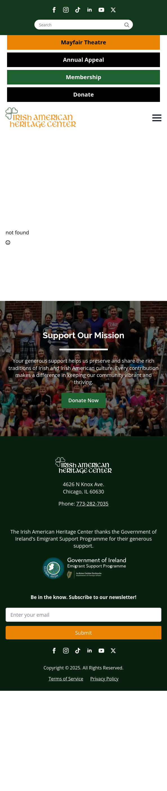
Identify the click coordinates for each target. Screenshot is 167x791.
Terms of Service (65, 678)
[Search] (128, 25)
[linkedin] (89, 10)
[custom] (78, 10)
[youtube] (101, 10)
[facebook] (54, 10)
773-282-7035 (92, 503)
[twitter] (113, 10)
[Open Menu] (156, 117)
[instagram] (66, 10)
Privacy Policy (104, 678)
